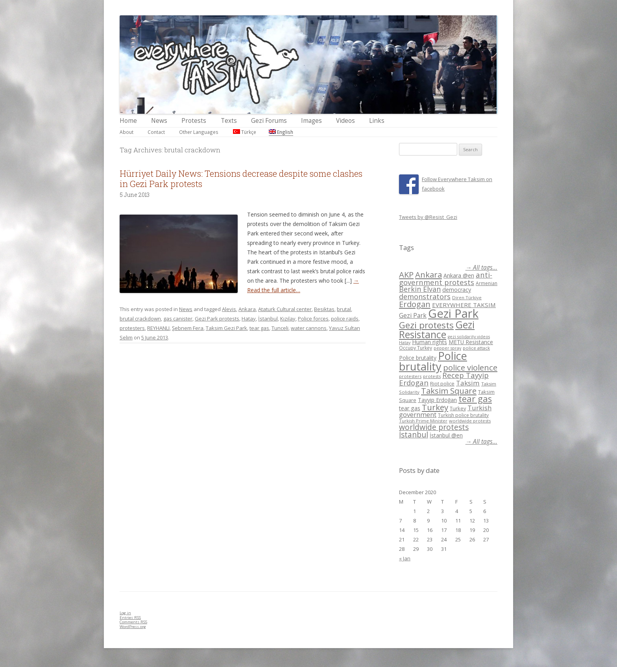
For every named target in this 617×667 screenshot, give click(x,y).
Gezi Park (413, 315)
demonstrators (425, 296)
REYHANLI (158, 328)
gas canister (177, 318)
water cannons (309, 328)
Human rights (429, 342)
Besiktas (324, 309)
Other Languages (198, 132)
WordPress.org (133, 626)
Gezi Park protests (217, 318)
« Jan (404, 558)
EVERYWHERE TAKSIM (464, 305)
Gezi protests (426, 325)
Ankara (247, 309)
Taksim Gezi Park (226, 328)
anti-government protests (445, 278)
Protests (193, 121)
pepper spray (447, 348)
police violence (470, 367)
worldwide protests (470, 421)
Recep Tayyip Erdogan (444, 378)
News (159, 121)
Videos (345, 121)
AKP (406, 274)
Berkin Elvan (420, 289)
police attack (476, 348)
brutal (344, 309)
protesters (132, 328)
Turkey (435, 407)
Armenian (486, 283)
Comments (133, 621)
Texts (229, 121)
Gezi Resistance (437, 329)
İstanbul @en (446, 435)
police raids (344, 318)
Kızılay (288, 318)
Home (128, 121)
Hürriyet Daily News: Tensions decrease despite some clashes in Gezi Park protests (241, 178)
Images (311, 121)
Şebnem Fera (187, 328)
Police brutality (417, 357)
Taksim (468, 382)
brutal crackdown (140, 318)
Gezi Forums (269, 121)
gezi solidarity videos (469, 336)
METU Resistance (471, 342)
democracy (456, 289)
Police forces (313, 318)
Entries (130, 617)
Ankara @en (458, 275)
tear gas (259, 328)
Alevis (229, 309)
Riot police (442, 383)
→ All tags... (481, 267)
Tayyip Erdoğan (437, 400)
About (126, 132)
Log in (125, 612)
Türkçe (244, 132)
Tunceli (280, 328)
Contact (156, 132)
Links (376, 121)
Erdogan (414, 303)
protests (432, 376)
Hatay (249, 318)
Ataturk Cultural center (285, 309)
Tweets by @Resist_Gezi (428, 216)
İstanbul (268, 318)
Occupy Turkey (415, 348)
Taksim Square (449, 390)
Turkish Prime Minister (423, 421)
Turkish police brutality (463, 415)
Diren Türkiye (467, 297)
